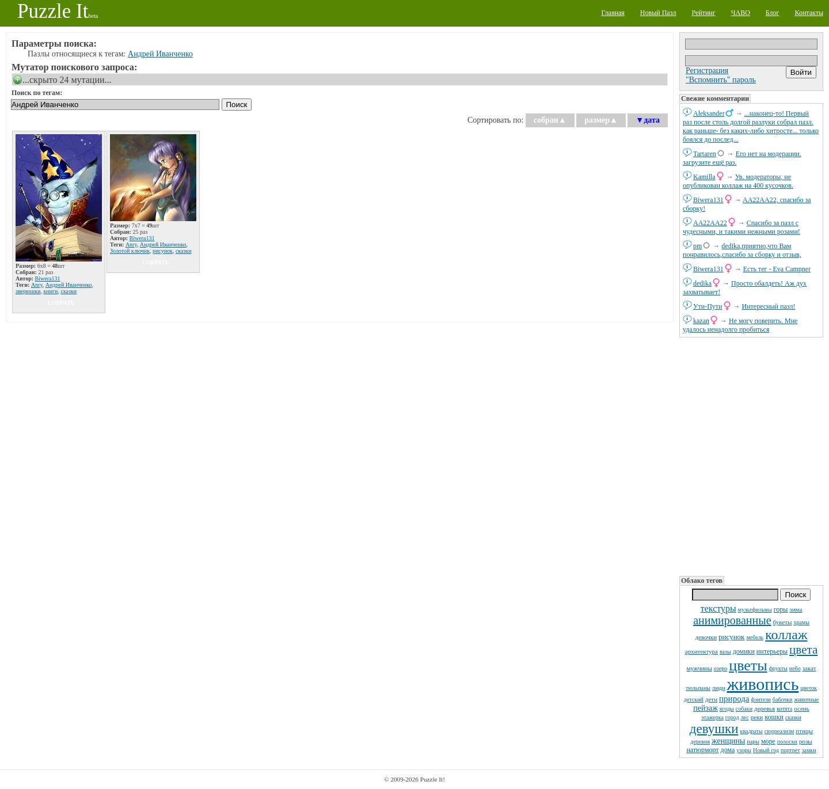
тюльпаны (698, 688)
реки (757, 717)
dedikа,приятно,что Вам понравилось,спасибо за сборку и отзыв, (742, 250)
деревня (700, 741)
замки (809, 750)
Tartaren (704, 154)
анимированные (732, 620)
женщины (728, 741)
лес (745, 717)
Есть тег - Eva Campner (777, 269)
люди (718, 688)
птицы (804, 730)
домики (744, 651)
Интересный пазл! (769, 306)
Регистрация (707, 70)
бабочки (783, 699)
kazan (701, 321)
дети (711, 699)
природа (734, 698)
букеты (782, 622)
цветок (808, 688)
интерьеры (772, 651)
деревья (764, 708)
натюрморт (702, 750)
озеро (720, 668)
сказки (793, 717)
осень (801, 708)
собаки (744, 708)
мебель (754, 637)
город (732, 717)
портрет (790, 750)
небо (795, 668)
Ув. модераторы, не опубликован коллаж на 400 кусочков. (738, 181)
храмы (801, 622)
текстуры (718, 608)
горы (781, 609)
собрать (61, 302)
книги (50, 291)
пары (753, 741)
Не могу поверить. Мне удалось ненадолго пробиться (740, 325)
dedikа (702, 283)
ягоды (727, 708)
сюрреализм (779, 731)
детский (693, 699)
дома (728, 750)
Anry (37, 285)
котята (784, 708)
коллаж (786, 634)
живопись (763, 683)
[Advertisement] (751, 455)
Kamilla (704, 177)
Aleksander (709, 113)
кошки (774, 717)
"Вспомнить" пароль (721, 79)
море (768, 741)
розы (805, 741)
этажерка (712, 717)
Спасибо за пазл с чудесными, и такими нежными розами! (741, 227)
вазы (725, 651)
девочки (706, 637)
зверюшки (28, 291)
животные (806, 699)
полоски (787, 741)
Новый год (766, 750)
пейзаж (705, 708)
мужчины (699, 668)
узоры (743, 750)
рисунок (731, 636)
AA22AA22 (710, 223)
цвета (803, 650)
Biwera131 (708, 200)
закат (809, 668)
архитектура (701, 651)
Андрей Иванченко (160, 54)
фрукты (778, 668)
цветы (748, 665)
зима (795, 609)
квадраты (751, 731)
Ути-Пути (707, 306)
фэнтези (761, 699)
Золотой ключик (130, 251)
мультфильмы (755, 609)
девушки (714, 729)
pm (697, 246)
